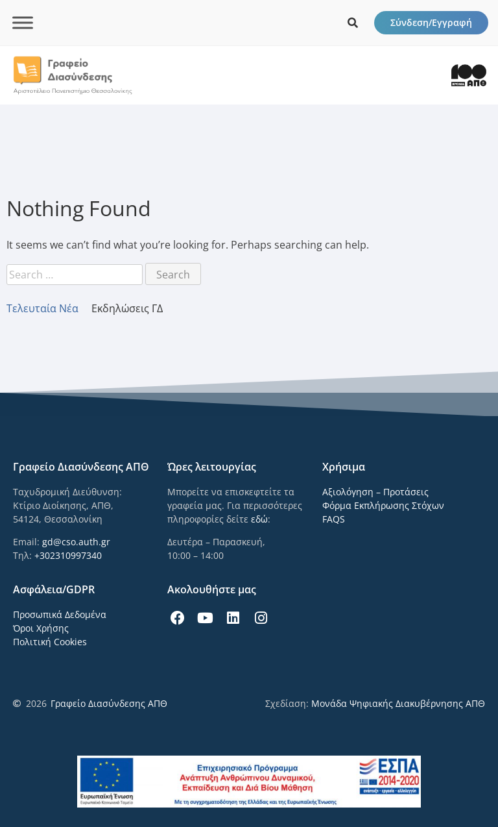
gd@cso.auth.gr (76, 542)
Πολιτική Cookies (50, 642)
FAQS (333, 519)
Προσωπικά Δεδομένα (59, 614)
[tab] (48, 308)
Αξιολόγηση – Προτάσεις (375, 492)
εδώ (259, 519)
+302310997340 (68, 555)
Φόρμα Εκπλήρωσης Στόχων (383, 505)
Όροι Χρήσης (41, 628)
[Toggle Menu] (22, 22)
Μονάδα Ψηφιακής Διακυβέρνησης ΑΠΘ (398, 703)
